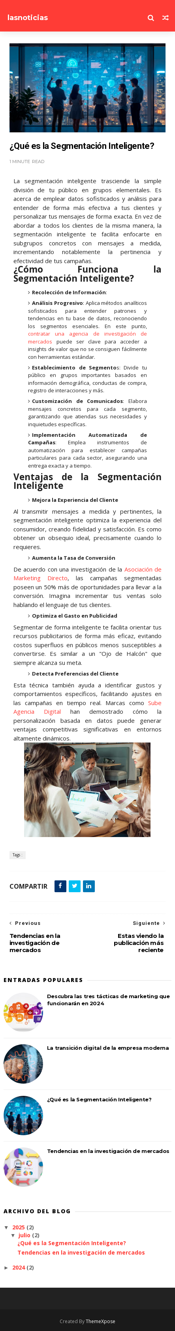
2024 (19, 1267)
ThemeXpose (100, 1321)
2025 (19, 1227)
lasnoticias (28, 17)
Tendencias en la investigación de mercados (108, 1151)
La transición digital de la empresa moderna (108, 1048)
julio (25, 1235)
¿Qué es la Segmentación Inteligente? (99, 1099)
